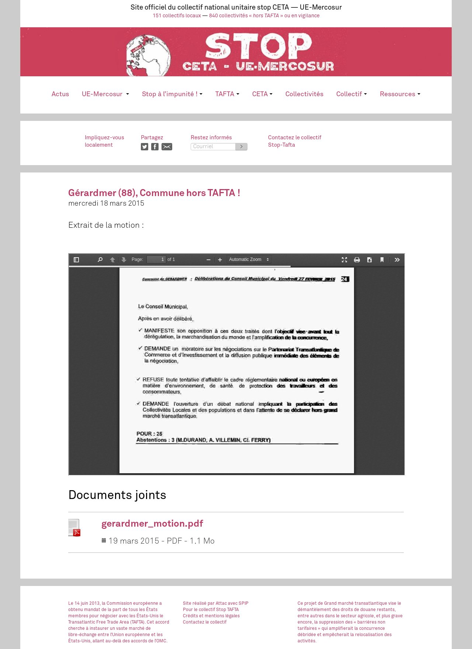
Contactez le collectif (204, 622)
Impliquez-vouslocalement (104, 141)
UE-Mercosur (105, 94)
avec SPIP (238, 603)
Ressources (400, 94)
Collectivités (304, 94)
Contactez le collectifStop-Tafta (294, 141)
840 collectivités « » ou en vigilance (264, 15)
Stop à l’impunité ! (172, 94)
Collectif (351, 94)
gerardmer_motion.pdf (152, 524)
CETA (262, 94)
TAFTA (227, 94)
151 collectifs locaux (177, 15)
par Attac (217, 603)
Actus (60, 94)
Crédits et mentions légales (211, 616)
